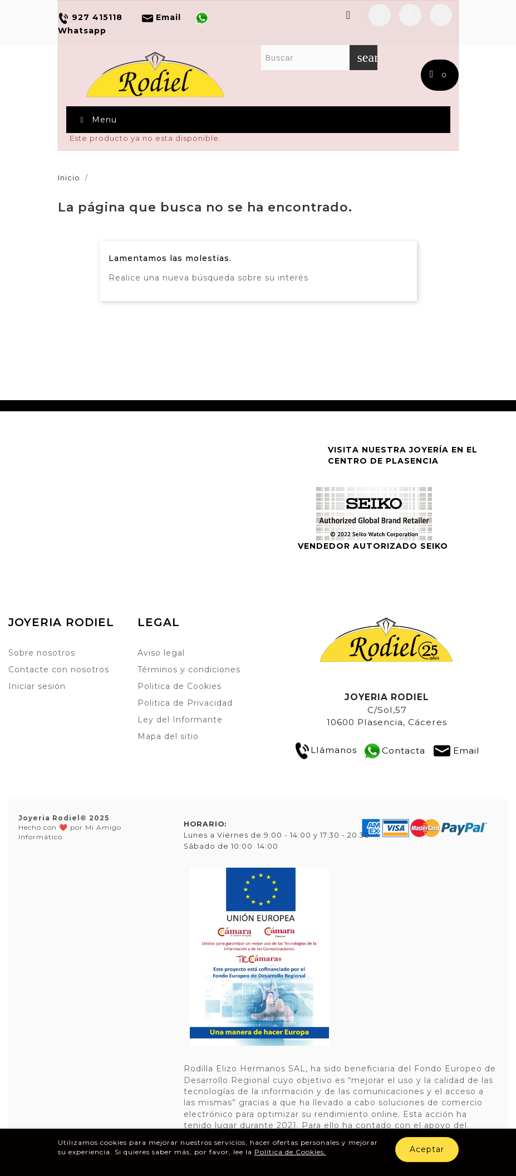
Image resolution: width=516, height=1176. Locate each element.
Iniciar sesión (37, 686)
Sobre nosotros (41, 653)
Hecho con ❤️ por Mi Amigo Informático (69, 828)
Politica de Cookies (179, 686)
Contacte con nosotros (58, 670)
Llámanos (325, 750)
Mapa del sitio (168, 736)
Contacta (403, 750)
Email (466, 750)
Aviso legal (161, 653)
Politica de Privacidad (185, 703)
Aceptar (427, 1149)
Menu (97, 120)
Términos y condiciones (188, 670)
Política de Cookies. (290, 1152)
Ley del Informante (180, 720)
